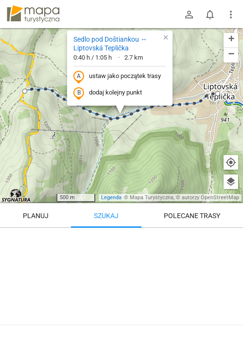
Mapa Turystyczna (152, 197)
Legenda (111, 197)
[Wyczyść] (231, 238)
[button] (24, 91)
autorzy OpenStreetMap (210, 197)
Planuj (36, 216)
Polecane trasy (192, 216)
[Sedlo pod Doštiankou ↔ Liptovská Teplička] (121, 286)
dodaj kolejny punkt (107, 93)
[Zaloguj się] (189, 14)
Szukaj (106, 216)
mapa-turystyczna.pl (33, 14)
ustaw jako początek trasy (117, 76)
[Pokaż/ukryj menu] (231, 14)
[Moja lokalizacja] (231, 162)
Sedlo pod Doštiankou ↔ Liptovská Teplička (110, 43)
